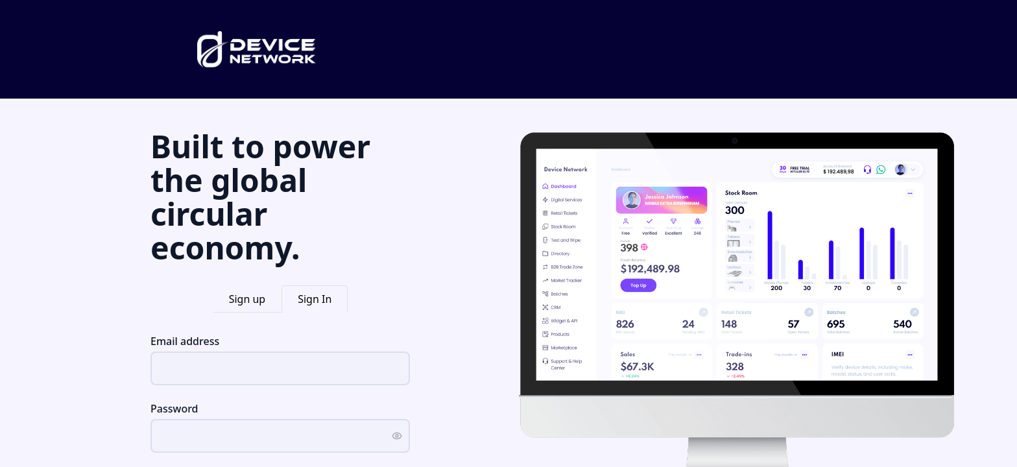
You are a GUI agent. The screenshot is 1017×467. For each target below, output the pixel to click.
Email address (184, 341)
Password (174, 408)
